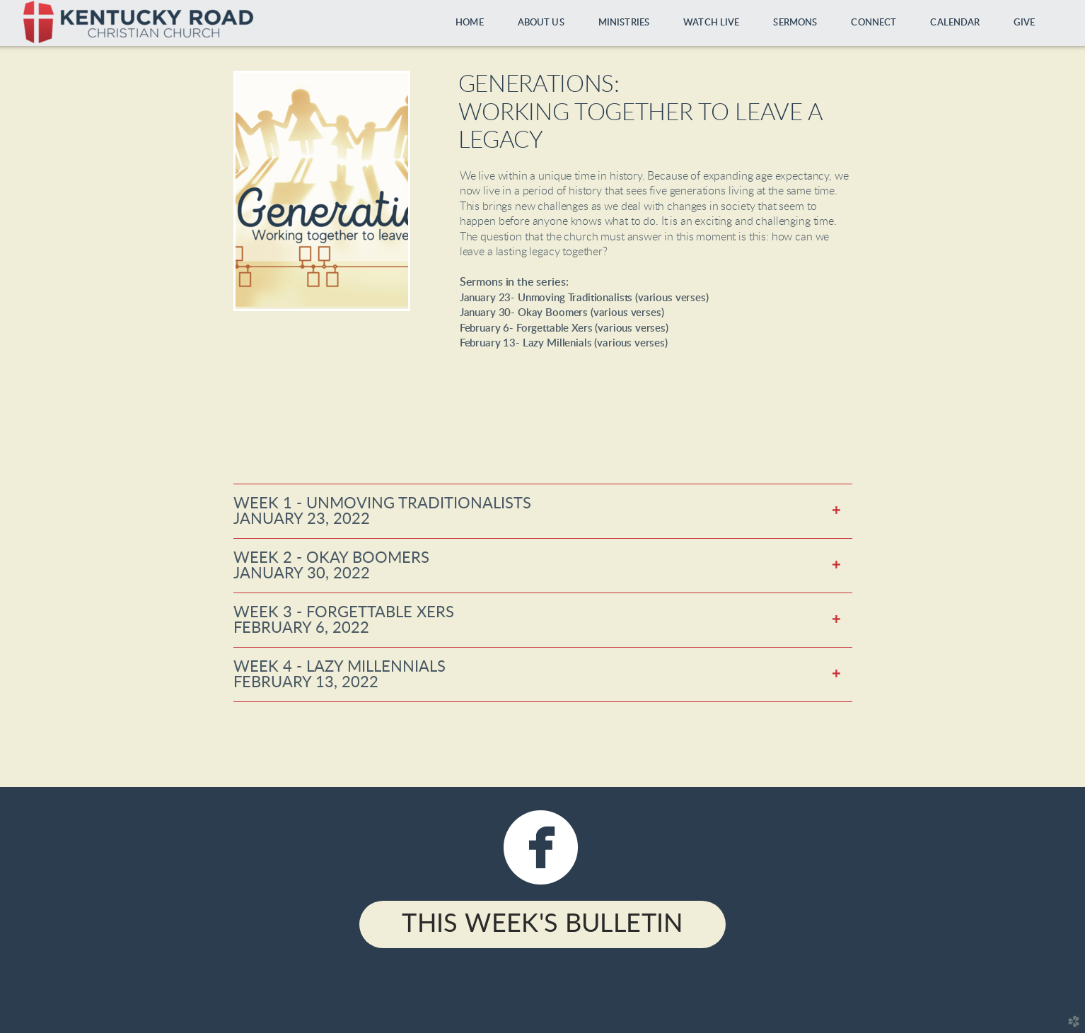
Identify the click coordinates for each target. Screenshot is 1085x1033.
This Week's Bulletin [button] (542, 924)
